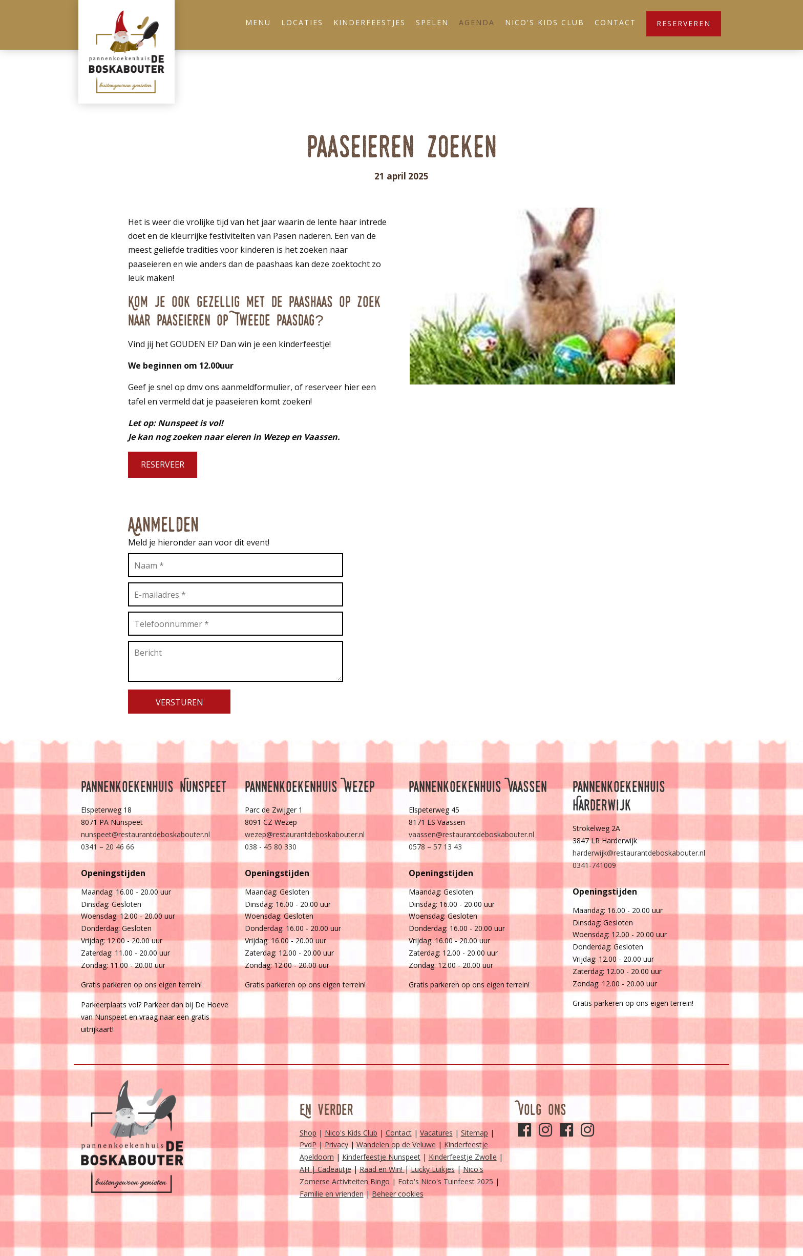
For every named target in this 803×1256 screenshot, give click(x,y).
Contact (615, 22)
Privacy (336, 1144)
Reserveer (162, 464)
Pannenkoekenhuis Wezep (310, 786)
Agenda (477, 22)
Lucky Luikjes (433, 1169)
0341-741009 (594, 865)
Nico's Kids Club (544, 22)
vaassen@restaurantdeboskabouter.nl (471, 834)
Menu (258, 22)
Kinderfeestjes (369, 22)
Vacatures (436, 1133)
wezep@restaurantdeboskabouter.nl (305, 834)
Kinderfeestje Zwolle (463, 1157)
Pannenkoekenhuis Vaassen (478, 786)
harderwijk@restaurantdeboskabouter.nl (639, 853)
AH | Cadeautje (325, 1169)
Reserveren (684, 23)
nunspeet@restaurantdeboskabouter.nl (145, 834)
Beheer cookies (398, 1194)
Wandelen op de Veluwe (396, 1144)
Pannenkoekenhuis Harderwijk (619, 796)
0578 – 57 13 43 (435, 847)
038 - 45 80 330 (271, 847)
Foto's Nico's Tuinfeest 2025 (445, 1181)
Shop (308, 1133)
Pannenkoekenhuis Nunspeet (154, 786)
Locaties (302, 22)
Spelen (432, 22)
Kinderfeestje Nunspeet (381, 1157)
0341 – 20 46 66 (107, 847)
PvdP (308, 1144)
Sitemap (474, 1133)
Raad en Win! (382, 1169)
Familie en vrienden (332, 1194)
